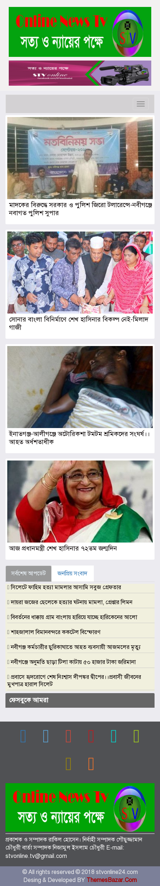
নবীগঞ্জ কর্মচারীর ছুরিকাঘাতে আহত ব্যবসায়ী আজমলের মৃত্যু (76, 647)
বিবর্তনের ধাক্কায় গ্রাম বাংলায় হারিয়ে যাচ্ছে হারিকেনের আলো (74, 617)
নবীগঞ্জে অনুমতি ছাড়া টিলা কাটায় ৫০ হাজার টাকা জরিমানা (73, 662)
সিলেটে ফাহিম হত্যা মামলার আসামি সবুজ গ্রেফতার (66, 587)
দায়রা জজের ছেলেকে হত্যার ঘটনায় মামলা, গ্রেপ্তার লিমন (71, 602)
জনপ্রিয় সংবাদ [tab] (72, 573)
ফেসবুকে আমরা (28, 700)
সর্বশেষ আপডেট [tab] (28, 573)
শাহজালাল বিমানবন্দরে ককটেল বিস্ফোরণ (55, 632)
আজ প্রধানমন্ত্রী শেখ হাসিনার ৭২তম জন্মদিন (63, 548)
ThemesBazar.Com (112, 880)
